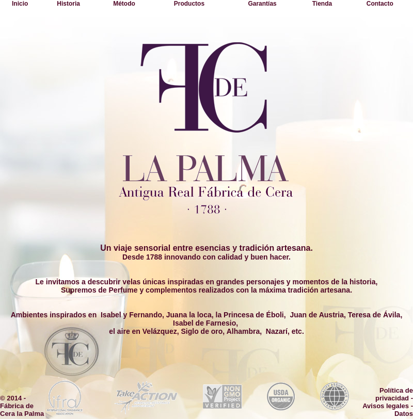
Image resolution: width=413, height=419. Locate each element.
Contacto (380, 3)
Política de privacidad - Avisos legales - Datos (387, 401)
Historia (68, 3)
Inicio (20, 3)
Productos (189, 3)
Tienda (322, 3)
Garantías (262, 3)
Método (124, 3)
